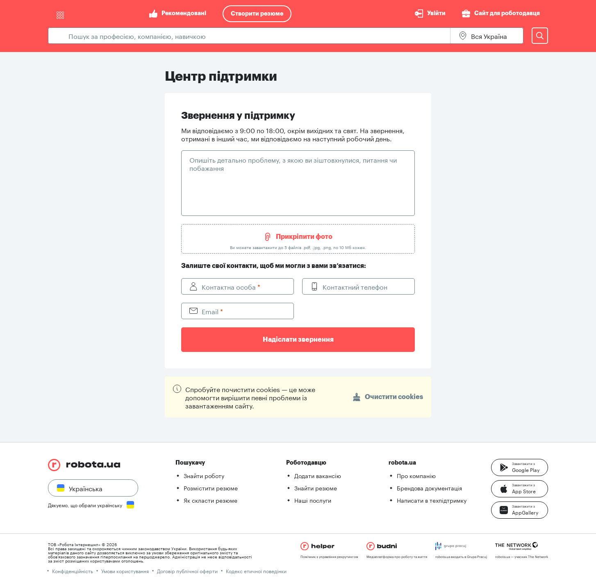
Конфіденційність (72, 570)
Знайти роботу (204, 475)
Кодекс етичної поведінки (256, 570)
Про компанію (416, 475)
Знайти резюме (315, 487)
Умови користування (125, 570)
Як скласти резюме (210, 499)
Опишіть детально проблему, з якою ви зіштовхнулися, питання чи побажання (293, 163)
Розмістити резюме (211, 487)
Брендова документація (429, 487)
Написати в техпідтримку (431, 499)
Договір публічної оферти (187, 570)
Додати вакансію (317, 475)
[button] (519, 467)
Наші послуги (312, 499)
